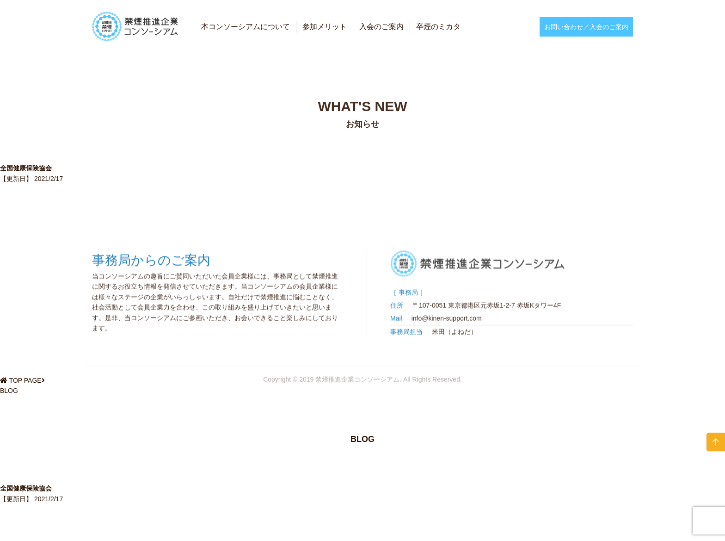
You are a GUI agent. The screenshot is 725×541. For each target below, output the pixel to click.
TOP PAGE (25, 380)
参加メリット (324, 27)
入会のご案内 (381, 27)
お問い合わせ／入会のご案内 (586, 27)
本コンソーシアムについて (245, 27)
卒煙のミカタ (438, 27)
